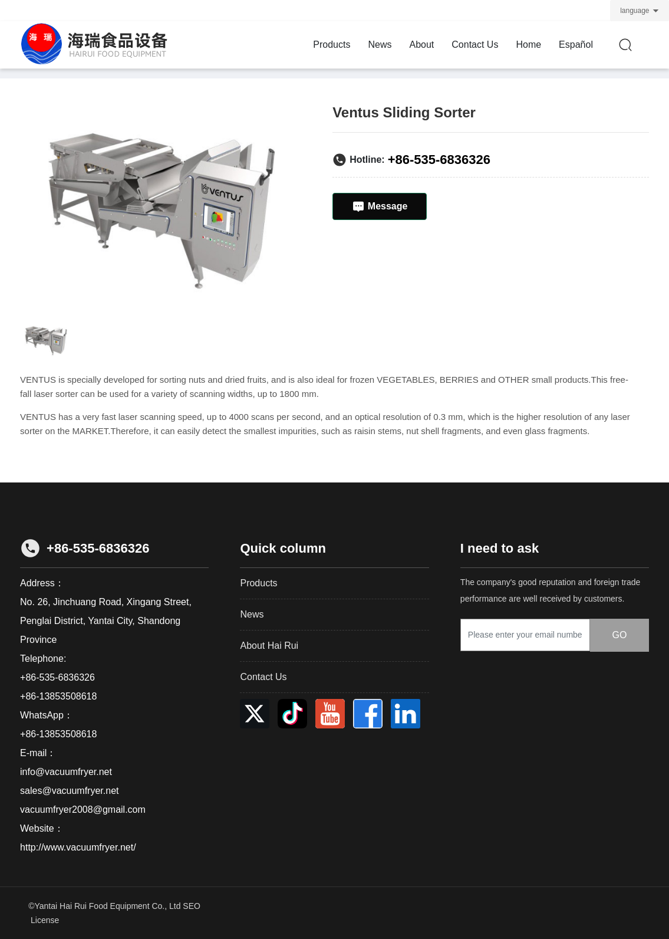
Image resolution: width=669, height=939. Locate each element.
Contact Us (263, 677)
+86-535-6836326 (439, 159)
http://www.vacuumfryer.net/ (78, 847)
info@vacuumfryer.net (66, 772)
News (251, 614)
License (45, 920)
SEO (191, 906)
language (634, 10)
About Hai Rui (269, 646)
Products (258, 583)
